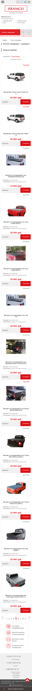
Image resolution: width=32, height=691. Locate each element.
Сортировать (6, 56)
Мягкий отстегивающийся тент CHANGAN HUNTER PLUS (15, 176)
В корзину (25, 101)
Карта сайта (11, 683)
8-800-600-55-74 (12, 669)
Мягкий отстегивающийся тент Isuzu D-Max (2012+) (16, 222)
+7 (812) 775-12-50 (21, 21)
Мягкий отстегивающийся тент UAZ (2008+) (16, 549)
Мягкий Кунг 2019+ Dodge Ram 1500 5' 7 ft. (16, 134)
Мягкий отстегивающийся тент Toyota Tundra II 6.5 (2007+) (16, 502)
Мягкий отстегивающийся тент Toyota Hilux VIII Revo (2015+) (16, 456)
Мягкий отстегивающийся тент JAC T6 (16, 316)
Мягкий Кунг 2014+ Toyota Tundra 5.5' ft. (16, 92)
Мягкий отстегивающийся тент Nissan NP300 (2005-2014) (16, 409)
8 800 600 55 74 (6, 17)
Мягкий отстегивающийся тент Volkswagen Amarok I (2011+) (15, 596)
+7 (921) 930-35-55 (7, 21)
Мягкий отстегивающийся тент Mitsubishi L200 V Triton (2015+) (15, 362)
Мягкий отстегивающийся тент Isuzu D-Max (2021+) (16, 269)
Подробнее (5, 102)
